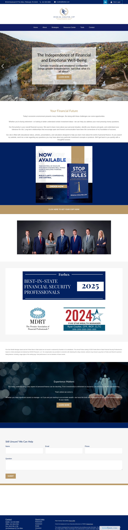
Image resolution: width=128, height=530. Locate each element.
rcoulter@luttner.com (62, 2)
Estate (37, 526)
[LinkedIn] (105, 2)
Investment (38, 524)
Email (47, 446)
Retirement (38, 522)
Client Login (115, 2)
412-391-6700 (14, 524)
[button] (35, 27)
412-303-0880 (45, 2)
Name (8, 446)
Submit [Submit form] (11, 476)
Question (9, 458)
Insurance (38, 528)
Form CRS (72, 520)
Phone (87, 446)
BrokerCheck (89, 524)
